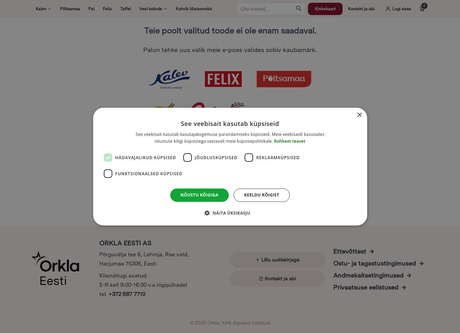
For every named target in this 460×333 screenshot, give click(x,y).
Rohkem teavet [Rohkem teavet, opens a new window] (290, 141)
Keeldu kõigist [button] (261, 195)
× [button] (359, 114)
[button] (230, 213)
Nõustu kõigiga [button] (200, 195)
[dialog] (230, 166)
